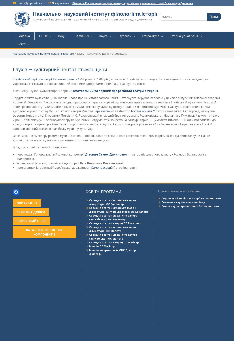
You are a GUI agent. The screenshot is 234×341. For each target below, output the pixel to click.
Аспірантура (150, 36)
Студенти (124, 36)
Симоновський (102, 168)
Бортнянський (141, 111)
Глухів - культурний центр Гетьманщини (190, 206)
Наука (103, 36)
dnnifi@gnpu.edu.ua (29, 3)
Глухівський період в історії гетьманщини (191, 198)
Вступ (21, 44)
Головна (24, 36)
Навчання (82, 36)
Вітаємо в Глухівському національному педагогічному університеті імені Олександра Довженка (132, 3)
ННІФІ (43, 36)
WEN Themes (148, 336)
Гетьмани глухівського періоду (183, 202)
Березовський (104, 111)
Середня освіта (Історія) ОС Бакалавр (115, 223)
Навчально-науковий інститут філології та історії (95, 14)
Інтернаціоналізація (184, 36)
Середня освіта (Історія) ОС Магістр (114, 242)
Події (61, 36)
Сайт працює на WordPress (94, 336)
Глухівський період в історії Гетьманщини (43, 79)
